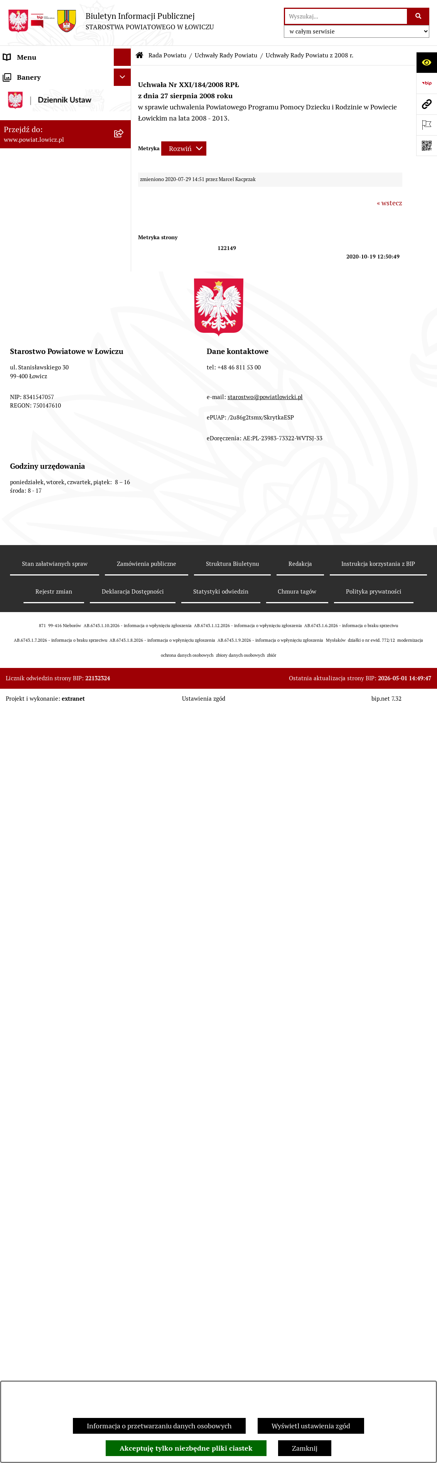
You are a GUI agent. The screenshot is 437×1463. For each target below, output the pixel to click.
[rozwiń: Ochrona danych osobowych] (124, 1304)
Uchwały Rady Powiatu (226, 55)
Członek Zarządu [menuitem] (29, 188)
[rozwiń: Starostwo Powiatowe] (124, 1287)
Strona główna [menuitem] (25, 74)
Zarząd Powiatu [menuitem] (27, 136)
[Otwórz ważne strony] (426, 124)
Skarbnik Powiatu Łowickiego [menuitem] (47, 222)
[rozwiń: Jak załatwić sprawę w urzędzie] (124, 1322)
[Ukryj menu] (122, 57)
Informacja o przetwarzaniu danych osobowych (159, 1425)
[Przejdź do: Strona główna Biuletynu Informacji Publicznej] (139, 55)
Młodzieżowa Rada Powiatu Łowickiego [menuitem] (45, 1264)
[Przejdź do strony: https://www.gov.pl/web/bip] (426, 83)
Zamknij (304, 1448)
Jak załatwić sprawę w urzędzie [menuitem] (50, 1321)
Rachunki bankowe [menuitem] (32, 1339)
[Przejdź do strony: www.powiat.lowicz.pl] (426, 104)
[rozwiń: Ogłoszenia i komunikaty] (124, 1356)
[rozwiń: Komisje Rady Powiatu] (124, 329)
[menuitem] (65, 97)
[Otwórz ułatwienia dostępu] (426, 62)
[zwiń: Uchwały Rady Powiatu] (124, 374)
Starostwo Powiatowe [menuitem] (36, 1287)
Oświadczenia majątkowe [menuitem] (42, 1373)
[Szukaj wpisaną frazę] (418, 16)
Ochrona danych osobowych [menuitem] (46, 1304)
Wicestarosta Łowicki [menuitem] (35, 170)
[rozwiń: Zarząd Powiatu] (124, 136)
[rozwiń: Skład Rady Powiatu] (124, 284)
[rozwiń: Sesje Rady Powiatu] (124, 351)
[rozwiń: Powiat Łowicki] (124, 119)
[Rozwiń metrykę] (183, 148)
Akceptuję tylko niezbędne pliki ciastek (186, 1448)
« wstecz (389, 202)
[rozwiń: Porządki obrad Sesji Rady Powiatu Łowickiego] (124, 1182)
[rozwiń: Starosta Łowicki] (124, 153)
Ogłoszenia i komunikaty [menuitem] (41, 1356)
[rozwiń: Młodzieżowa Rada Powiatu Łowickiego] (124, 1259)
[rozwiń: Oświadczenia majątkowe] (124, 1374)
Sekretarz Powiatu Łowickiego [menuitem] (48, 205)
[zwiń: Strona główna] (124, 75)
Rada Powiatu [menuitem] (24, 240)
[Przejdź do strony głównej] (111, 21)
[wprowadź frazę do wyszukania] (346, 16)
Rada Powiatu (167, 55)
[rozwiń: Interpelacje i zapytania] (124, 1237)
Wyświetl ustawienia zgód (311, 1425)
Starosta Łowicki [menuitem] (28, 153)
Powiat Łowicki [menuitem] (26, 118)
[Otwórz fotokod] (426, 145)
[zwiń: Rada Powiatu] (124, 240)
